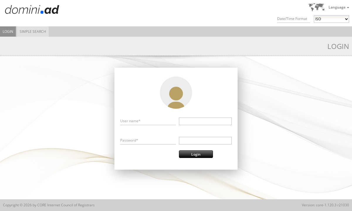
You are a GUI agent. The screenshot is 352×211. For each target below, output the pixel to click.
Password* (129, 140)
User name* (130, 120)
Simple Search (33, 31)
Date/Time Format (292, 18)
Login (8, 31)
